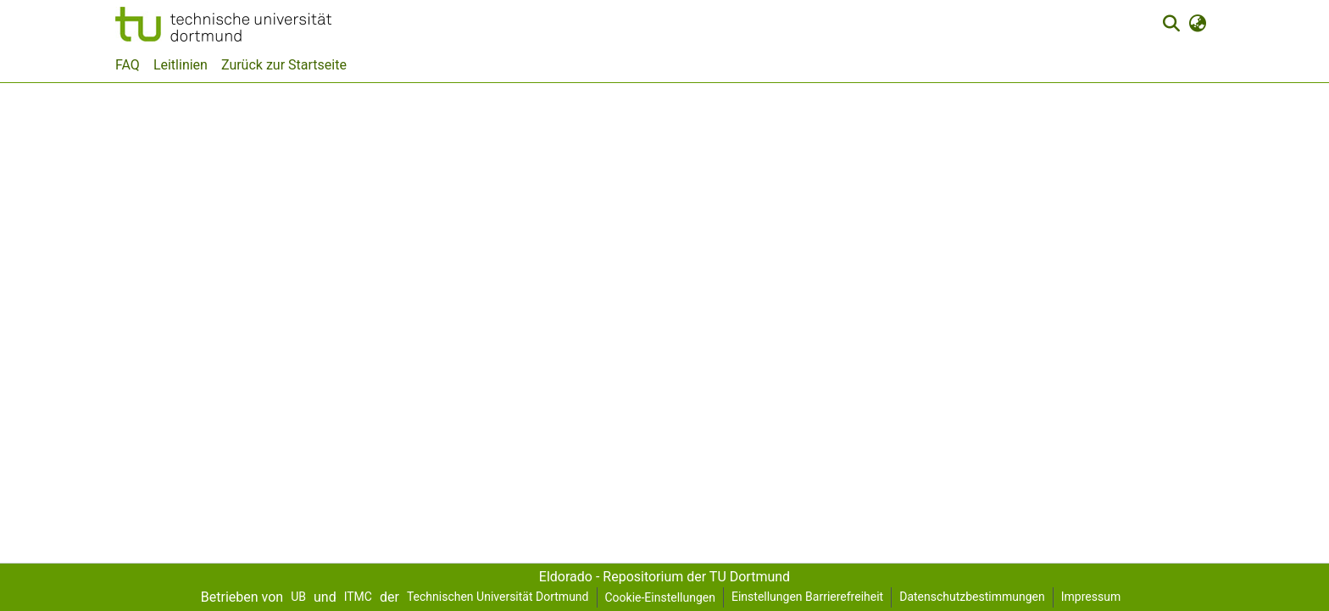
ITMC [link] (358, 596)
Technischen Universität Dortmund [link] (498, 596)
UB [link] (298, 596)
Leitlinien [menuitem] (180, 65)
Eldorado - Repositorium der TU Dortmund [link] (664, 577)
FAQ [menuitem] (127, 65)
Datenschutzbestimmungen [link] (972, 596)
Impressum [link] (1090, 596)
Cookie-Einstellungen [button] (660, 597)
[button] (223, 24)
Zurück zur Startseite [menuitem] (284, 65)
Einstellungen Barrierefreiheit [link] (807, 596)
